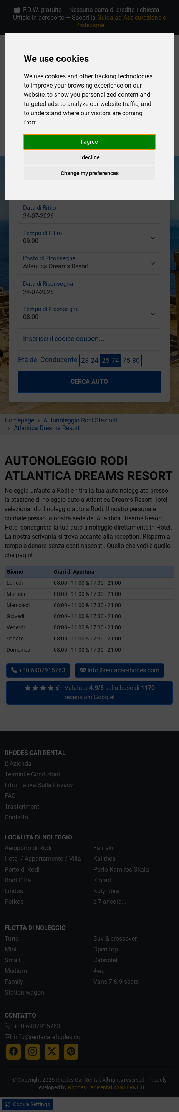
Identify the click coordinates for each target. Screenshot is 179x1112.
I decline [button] (89, 157)
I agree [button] (89, 142)
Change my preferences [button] (90, 173)
